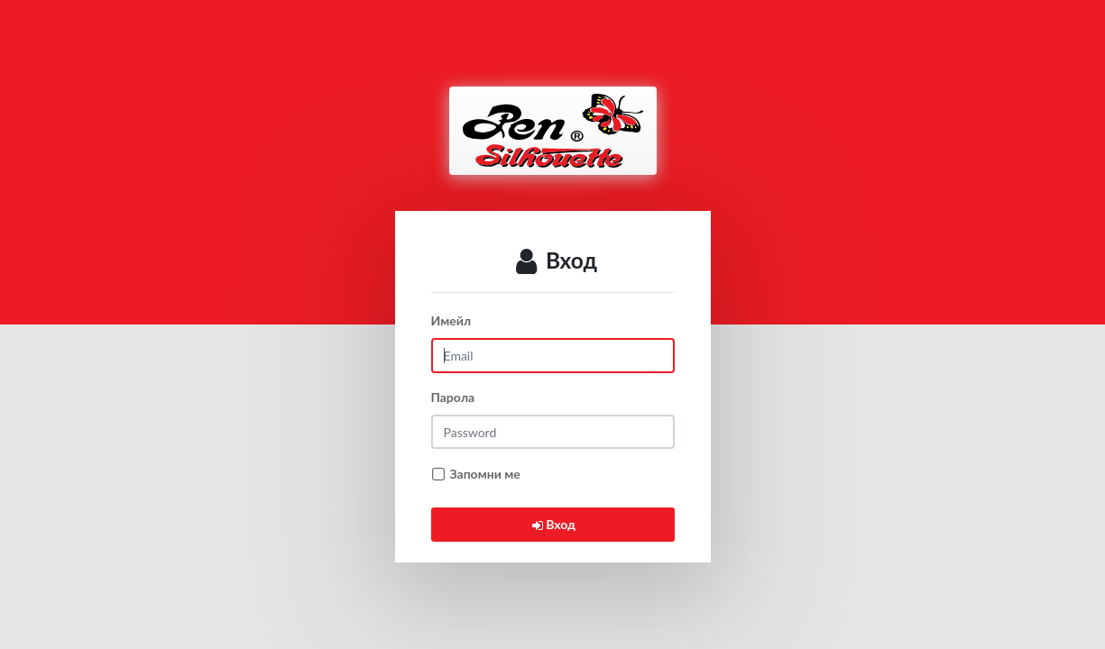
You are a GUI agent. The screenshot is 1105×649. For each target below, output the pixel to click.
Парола (453, 397)
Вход (552, 524)
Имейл (451, 320)
